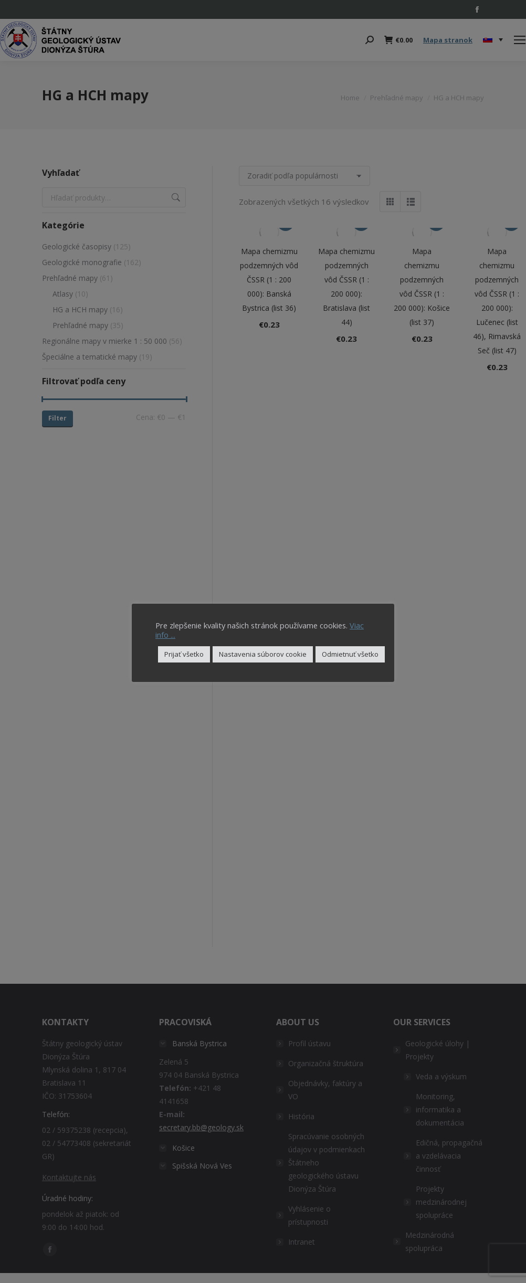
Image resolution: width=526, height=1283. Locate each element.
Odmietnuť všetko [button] (350, 654)
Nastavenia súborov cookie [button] (263, 654)
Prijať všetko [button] (184, 654)
